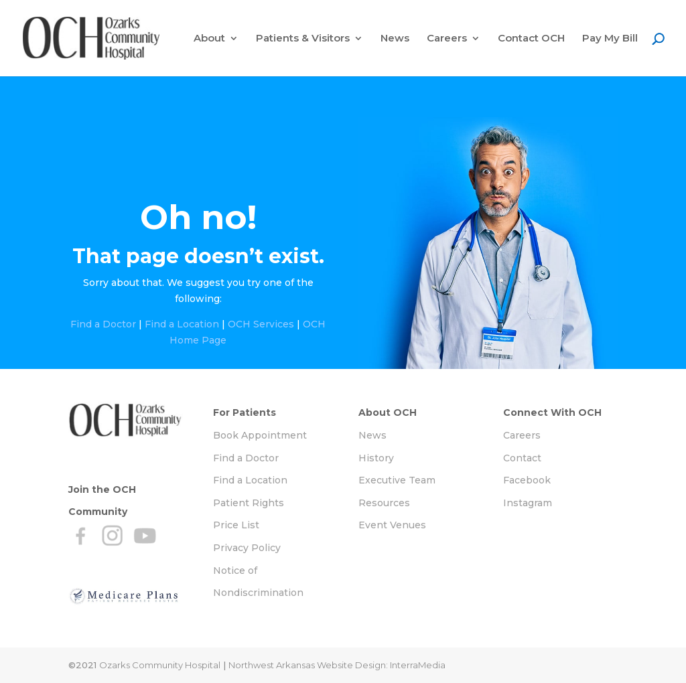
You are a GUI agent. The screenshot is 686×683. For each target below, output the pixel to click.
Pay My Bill (610, 38)
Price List (236, 525)
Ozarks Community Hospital (159, 665)
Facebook (527, 480)
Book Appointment (260, 435)
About (209, 38)
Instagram (527, 503)
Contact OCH (531, 38)
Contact (522, 458)
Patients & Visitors (303, 38)
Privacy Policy (247, 548)
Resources (384, 503)
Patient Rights (248, 503)
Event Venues (392, 525)
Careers (447, 38)
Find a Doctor (103, 324)
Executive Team (396, 480)
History (376, 458)
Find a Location (182, 324)
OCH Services (261, 324)
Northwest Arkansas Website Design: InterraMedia (336, 665)
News (395, 38)
